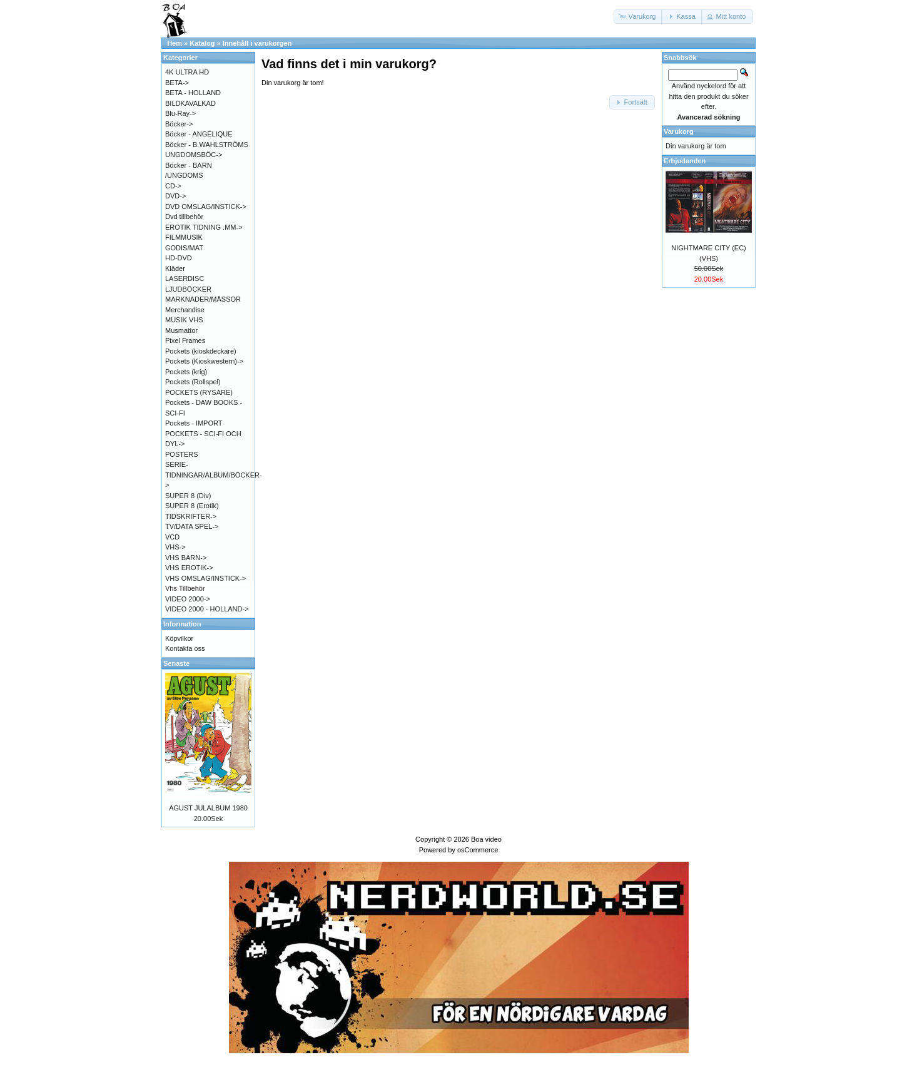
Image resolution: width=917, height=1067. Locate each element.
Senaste (176, 663)
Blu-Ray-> (180, 113)
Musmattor (181, 330)
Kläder (175, 268)
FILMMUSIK (184, 237)
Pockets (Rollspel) (193, 381)
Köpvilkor (179, 638)
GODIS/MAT (184, 248)
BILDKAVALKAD (190, 103)
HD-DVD (178, 258)
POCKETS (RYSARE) (199, 392)
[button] (639, 16)
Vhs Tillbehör (185, 588)
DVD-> (175, 196)
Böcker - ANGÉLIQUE (199, 134)
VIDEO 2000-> (187, 599)
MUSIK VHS (184, 320)
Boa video (486, 839)
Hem (174, 43)
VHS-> (175, 547)
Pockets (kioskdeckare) (200, 351)
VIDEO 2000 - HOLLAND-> (207, 609)
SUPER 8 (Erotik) (192, 505)
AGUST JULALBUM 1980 (208, 808)
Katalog (202, 43)
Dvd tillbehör (184, 216)
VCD (172, 537)
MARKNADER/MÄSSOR (203, 299)
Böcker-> (179, 124)
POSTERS (181, 454)
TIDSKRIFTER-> (190, 516)
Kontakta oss (185, 648)
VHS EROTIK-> (189, 567)
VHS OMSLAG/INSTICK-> (205, 578)
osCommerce (477, 850)
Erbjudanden (685, 161)
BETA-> (177, 82)
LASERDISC (184, 278)
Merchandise (185, 310)
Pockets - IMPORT (193, 423)
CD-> (173, 186)
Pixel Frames (185, 340)
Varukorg (679, 131)
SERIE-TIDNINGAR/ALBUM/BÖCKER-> (213, 475)
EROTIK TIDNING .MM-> (204, 227)
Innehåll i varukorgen (257, 43)
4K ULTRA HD (187, 72)
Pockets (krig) (186, 371)
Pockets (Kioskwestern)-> (204, 361)
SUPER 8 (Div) (188, 495)
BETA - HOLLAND (193, 92)
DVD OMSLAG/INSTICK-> (205, 206)
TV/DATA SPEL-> (191, 526)
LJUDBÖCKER (188, 289)
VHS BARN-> (185, 557)
